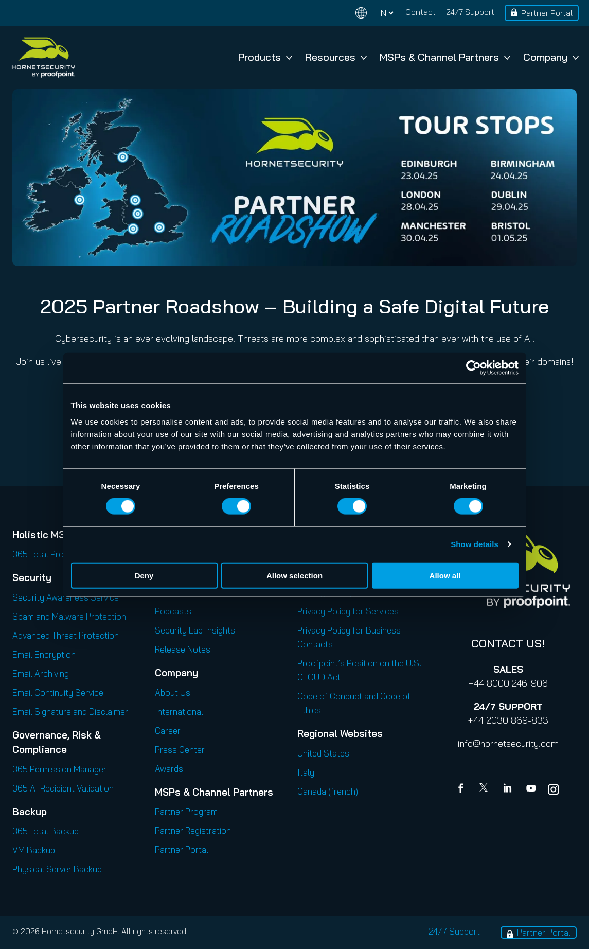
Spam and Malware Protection (69, 616)
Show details (474, 544)
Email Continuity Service (57, 692)
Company (551, 56)
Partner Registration (193, 830)
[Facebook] (463, 789)
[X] (485, 789)
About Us (172, 692)
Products (265, 56)
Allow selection (294, 575)
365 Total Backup (45, 830)
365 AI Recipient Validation (63, 788)
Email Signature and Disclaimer (70, 711)
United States (323, 753)
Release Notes (182, 649)
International (179, 711)
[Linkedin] (508, 789)
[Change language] (374, 13)
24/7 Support (470, 12)
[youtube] (531, 789)
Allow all (445, 575)
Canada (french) (327, 791)
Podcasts (173, 611)
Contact (420, 12)
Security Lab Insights (195, 630)
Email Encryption (44, 654)
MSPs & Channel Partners (445, 56)
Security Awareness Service (65, 597)
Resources (336, 56)
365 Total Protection (51, 554)
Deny (144, 575)
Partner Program (186, 811)
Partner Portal (547, 13)
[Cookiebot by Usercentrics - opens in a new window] (474, 368)
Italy (305, 772)
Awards (169, 768)
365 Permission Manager (59, 769)
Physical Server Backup (57, 869)
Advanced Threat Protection (65, 635)
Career (168, 730)
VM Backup (33, 850)
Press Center (180, 749)
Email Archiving (40, 673)
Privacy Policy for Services (348, 611)
